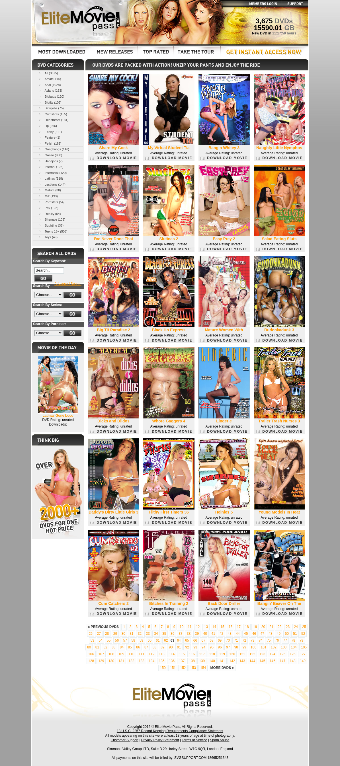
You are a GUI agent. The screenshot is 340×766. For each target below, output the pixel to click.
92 (187, 647)
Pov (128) (48, 208)
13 (206, 627)
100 (253, 647)
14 (214, 627)
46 (254, 634)
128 (91, 661)
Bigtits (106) (50, 102)
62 (166, 640)
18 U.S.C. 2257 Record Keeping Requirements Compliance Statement (170, 731)
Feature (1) (49, 137)
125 (282, 654)
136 (172, 661)
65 (187, 640)
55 (108, 640)
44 (237, 634)
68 (211, 640)
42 (221, 634)
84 (122, 647)
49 (278, 634)
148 (293, 661)
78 (293, 640)
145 (262, 661)
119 (222, 654)
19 (255, 627)
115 (182, 654)
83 (113, 647)
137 (182, 661)
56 (117, 640)
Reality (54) (49, 213)
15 (222, 627)
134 (151, 661)
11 (189, 627)
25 (304, 627)
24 (296, 627)
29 (115, 634)
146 (272, 661)
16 (230, 627)
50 (287, 634)
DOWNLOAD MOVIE (113, 158)
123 (262, 654)
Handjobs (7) (50, 161)
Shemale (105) (51, 219)
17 (239, 627)
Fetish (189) (50, 143)
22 (279, 627)
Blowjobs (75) (51, 108)
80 (89, 647)
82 (105, 647)
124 (272, 654)
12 (198, 627)
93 (195, 647)
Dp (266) (47, 126)
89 (162, 647)
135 (162, 661)
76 (277, 640)
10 (181, 627)
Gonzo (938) (50, 155)
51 (295, 634)
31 (131, 634)
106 (91, 654)
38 (189, 634)
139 (202, 661)
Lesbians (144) (51, 184)
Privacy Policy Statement (160, 740)
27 (99, 634)
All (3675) (48, 73)
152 (183, 668)
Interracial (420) (52, 172)
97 (228, 647)
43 (230, 634)
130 (111, 661)
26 (91, 634)
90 (171, 647)
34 (156, 634)
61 (157, 640)
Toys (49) (48, 237)
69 (220, 640)
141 (222, 661)
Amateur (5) (49, 79)
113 (162, 654)
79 (301, 640)
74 (260, 640)
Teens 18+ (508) (52, 231)
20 (263, 627)
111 (141, 654)
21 (271, 627)
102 (273, 647)
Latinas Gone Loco (57, 416)
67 (203, 640)
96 (220, 647)
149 (303, 661)
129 (101, 661)
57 (125, 640)
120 (232, 654)
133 (141, 661)
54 (100, 640)
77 (285, 640)
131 (121, 661)
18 (247, 627)
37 (180, 634)
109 (121, 654)
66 (195, 640)
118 (212, 654)
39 (197, 634)
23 (288, 627)
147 (282, 661)
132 (131, 661)
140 (212, 661)
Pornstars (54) (51, 202)
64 (179, 640)
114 (172, 654)
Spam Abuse (219, 740)
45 (246, 634)
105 (304, 647)
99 (244, 647)
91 (179, 647)
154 (203, 668)
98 (236, 647)
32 (140, 634)
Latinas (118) (50, 178)
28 (107, 634)
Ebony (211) (50, 132)
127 (303, 654)
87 (146, 647)
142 (232, 661)
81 (97, 647)
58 (133, 640)
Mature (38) (49, 190)
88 (154, 647)
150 (163, 668)
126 (293, 654)
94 (203, 647)
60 (149, 640)
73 (252, 640)
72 (244, 640)
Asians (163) (50, 90)
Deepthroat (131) (53, 120)
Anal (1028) (49, 85)
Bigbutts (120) (51, 96)
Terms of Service (194, 740)
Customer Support (124, 740)
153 (193, 668)
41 (213, 634)
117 (202, 654)
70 (228, 640)
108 (111, 654)
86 (138, 647)
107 (101, 654)
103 (283, 647)
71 (236, 640)
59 (141, 640)
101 (263, 647)
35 (164, 634)
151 (173, 668)
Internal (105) (50, 167)
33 (148, 634)
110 (131, 654)
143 (242, 661)
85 (130, 647)
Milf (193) (48, 196)
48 (270, 634)
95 (212, 647)
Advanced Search (67, 284)
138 (192, 661)
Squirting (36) (51, 225)
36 (172, 634)
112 (151, 654)
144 (252, 661)
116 (192, 654)
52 (303, 634)
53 (92, 640)
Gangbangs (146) (53, 149)
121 (242, 654)
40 (205, 634)
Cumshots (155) (52, 114)
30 (123, 634)
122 (252, 654)
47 (262, 634)
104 (294, 647)
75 (269, 640)
